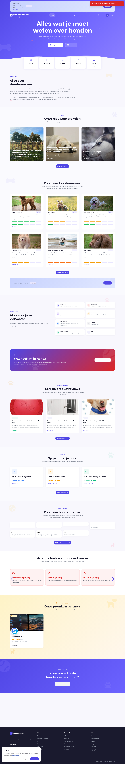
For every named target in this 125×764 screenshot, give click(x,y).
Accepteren (35, 759)
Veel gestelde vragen (42, 738)
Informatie (67, 15)
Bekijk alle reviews (62, 438)
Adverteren (108, 6)
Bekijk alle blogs (62, 166)
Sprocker (66, 749)
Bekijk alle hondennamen (62, 543)
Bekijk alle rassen (55, 45)
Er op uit (84, 15)
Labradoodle (67, 736)
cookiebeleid (15, 755)
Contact (39, 736)
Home (52, 15)
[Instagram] (95, 750)
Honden (59, 15)
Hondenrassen (95, 736)
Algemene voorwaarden (109, 761)
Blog (38, 741)
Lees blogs (71, 45)
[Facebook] (92, 750)
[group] (26, 144)
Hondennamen (95, 738)
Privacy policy (99, 761)
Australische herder (69, 746)
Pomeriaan (67, 744)
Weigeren (25, 759)
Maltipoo (66, 738)
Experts (76, 15)
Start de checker (102, 360)
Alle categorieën (62, 492)
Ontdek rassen (62, 684)
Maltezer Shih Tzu (68, 741)
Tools (38, 744)
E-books (93, 741)
